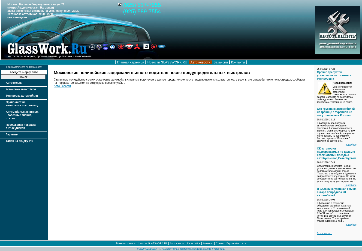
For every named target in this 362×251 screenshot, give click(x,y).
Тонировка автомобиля (22, 95)
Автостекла (13, 82)
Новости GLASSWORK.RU (167, 62)
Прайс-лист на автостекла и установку (22, 104)
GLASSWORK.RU (154, 249)
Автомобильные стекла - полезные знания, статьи (22, 115)
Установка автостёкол (21, 89)
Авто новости (62, 86)
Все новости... (324, 233)
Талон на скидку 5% (19, 141)
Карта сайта (193, 243)
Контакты (238, 62)
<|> (244, 243)
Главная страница (130, 62)
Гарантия (12, 134)
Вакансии (221, 62)
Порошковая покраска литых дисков (21, 126)
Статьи (219, 243)
